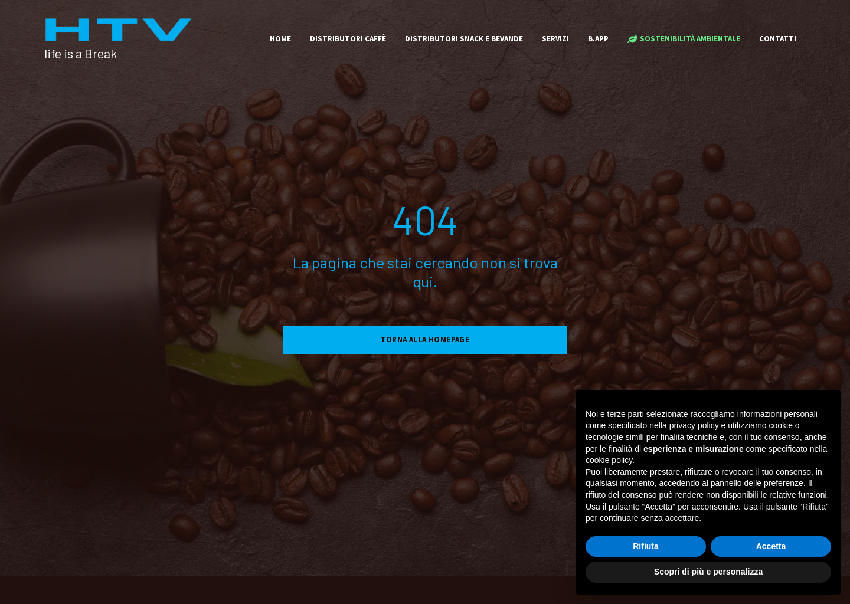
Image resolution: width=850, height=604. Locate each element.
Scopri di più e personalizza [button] (708, 571)
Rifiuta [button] (646, 546)
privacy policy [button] (694, 425)
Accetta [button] (771, 546)
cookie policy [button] (609, 460)
